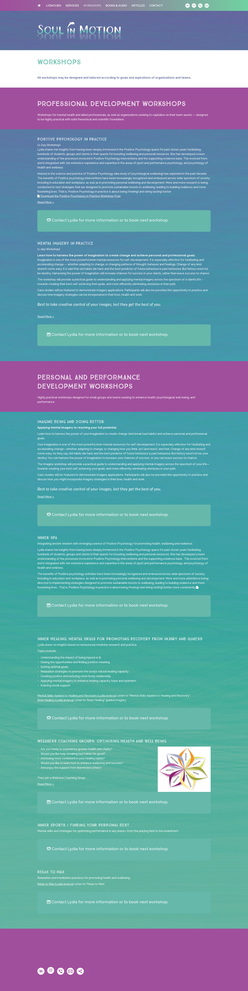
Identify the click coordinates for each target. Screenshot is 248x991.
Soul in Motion (79, 31)
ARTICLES (138, 5)
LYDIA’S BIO (53, 5)
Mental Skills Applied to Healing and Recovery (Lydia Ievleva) (76, 695)
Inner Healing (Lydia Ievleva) (55, 700)
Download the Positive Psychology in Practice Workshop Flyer (80, 196)
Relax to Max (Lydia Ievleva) (55, 884)
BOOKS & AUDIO (116, 5)
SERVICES (72, 5)
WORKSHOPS (92, 5)
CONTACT (156, 5)
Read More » (45, 202)
